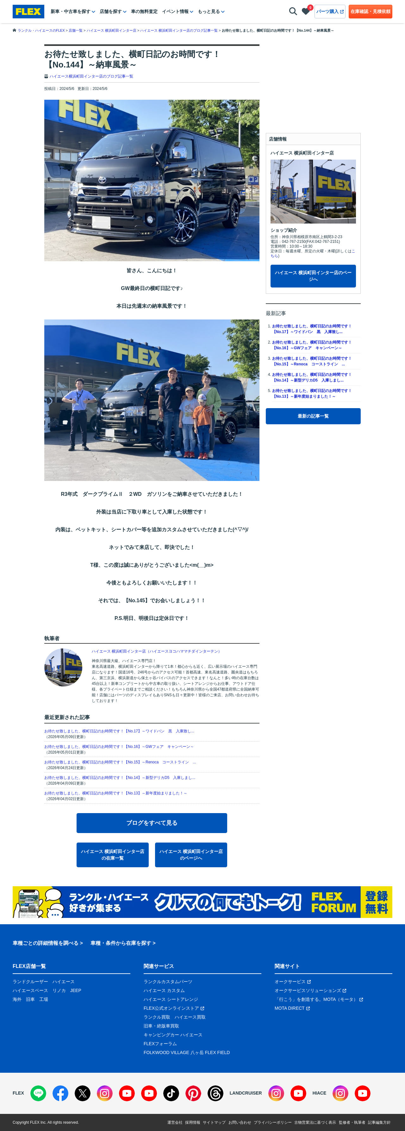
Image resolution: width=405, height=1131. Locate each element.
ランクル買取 (157, 1017)
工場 (43, 999)
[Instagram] (105, 1093)
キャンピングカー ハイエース (173, 1034)
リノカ (59, 990)
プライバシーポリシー (273, 1122)
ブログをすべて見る (152, 823)
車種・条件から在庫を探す (120, 943)
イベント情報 (175, 11)
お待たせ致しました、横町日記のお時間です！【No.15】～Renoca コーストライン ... (120, 762)
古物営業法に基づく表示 (315, 1122)
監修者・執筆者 (352, 1122)
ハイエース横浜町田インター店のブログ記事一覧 (91, 76)
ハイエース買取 (190, 1017)
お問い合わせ (239, 1122)
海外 (17, 999)
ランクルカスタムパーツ (168, 981)
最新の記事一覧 (313, 416)
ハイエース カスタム (164, 990)
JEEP (75, 990)
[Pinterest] (193, 1093)
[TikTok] (171, 1093)
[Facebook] (60, 1093)
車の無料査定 (144, 11)
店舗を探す (111, 11)
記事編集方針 (379, 1122)
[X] (82, 1093)
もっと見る (209, 11)
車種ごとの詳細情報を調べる (45, 943)
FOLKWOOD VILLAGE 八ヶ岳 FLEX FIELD (187, 1052)
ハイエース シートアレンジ (171, 999)
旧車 (30, 999)
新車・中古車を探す (70, 11)
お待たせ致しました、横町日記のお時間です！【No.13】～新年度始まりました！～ (115, 793)
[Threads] (215, 1093)
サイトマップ (214, 1122)
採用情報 (192, 1122)
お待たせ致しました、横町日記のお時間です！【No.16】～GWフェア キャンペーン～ (119, 746)
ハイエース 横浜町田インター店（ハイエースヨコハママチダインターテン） (157, 651)
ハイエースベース (30, 990)
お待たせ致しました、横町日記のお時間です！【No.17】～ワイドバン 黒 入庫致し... (119, 731)
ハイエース (64, 981)
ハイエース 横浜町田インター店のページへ (191, 855)
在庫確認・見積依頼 (370, 11)
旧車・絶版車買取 (161, 1025)
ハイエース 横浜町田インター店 (302, 152)
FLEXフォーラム (160, 1043)
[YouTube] (127, 1093)
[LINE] (38, 1093)
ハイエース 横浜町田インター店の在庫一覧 (112, 855)
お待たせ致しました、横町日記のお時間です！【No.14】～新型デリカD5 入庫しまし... (119, 777)
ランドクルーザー (30, 981)
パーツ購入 (330, 11)
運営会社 (175, 1122)
